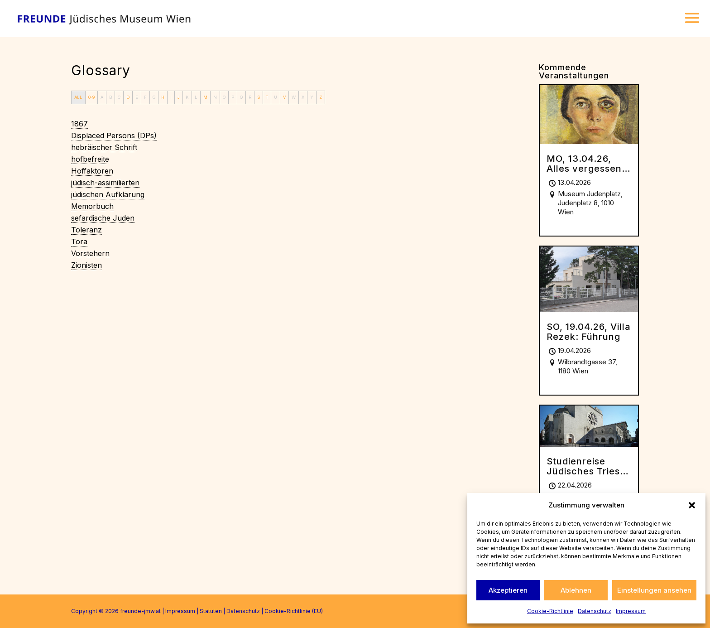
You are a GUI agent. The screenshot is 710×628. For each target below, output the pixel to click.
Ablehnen (576, 590)
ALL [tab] (78, 97)
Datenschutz (594, 611)
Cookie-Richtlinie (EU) (293, 611)
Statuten (211, 611)
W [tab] (294, 97)
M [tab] (205, 97)
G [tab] (154, 97)
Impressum (631, 611)
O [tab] (224, 97)
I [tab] (171, 97)
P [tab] (232, 97)
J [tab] (179, 97)
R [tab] (250, 97)
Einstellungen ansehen (654, 590)
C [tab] (119, 97)
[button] (691, 505)
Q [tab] (241, 97)
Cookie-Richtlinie (550, 611)
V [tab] (284, 97)
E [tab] (136, 97)
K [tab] (187, 97)
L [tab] (196, 97)
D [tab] (128, 97)
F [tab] (145, 97)
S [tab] (258, 97)
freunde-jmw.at (140, 611)
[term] (79, 124)
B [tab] (110, 97)
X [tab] (303, 97)
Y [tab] (311, 97)
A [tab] (102, 97)
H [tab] (162, 97)
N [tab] (215, 97)
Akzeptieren (508, 590)
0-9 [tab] (91, 97)
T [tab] (267, 97)
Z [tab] (320, 97)
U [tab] (275, 97)
